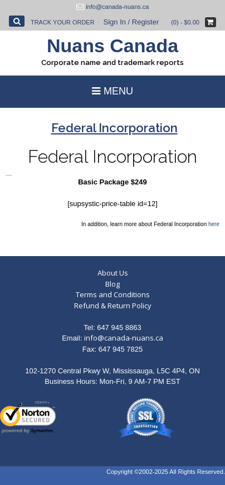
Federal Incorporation (112, 156)
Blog (112, 284)
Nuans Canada (112, 45)
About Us (112, 273)
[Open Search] (17, 21)
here (213, 224)
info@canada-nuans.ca (123, 338)
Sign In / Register (131, 22)
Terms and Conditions (113, 294)
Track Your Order (63, 22)
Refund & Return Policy (112, 306)
